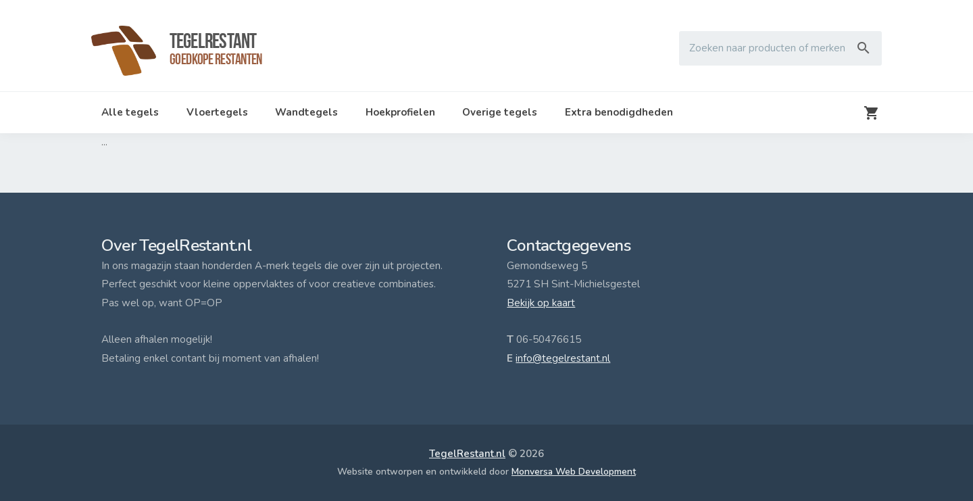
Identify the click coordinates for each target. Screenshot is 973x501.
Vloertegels (217, 112)
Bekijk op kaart (541, 303)
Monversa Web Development (574, 471)
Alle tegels (130, 112)
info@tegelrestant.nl (563, 358)
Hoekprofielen (400, 112)
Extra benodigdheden (619, 112)
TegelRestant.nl (467, 453)
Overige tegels (499, 112)
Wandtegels (306, 112)
